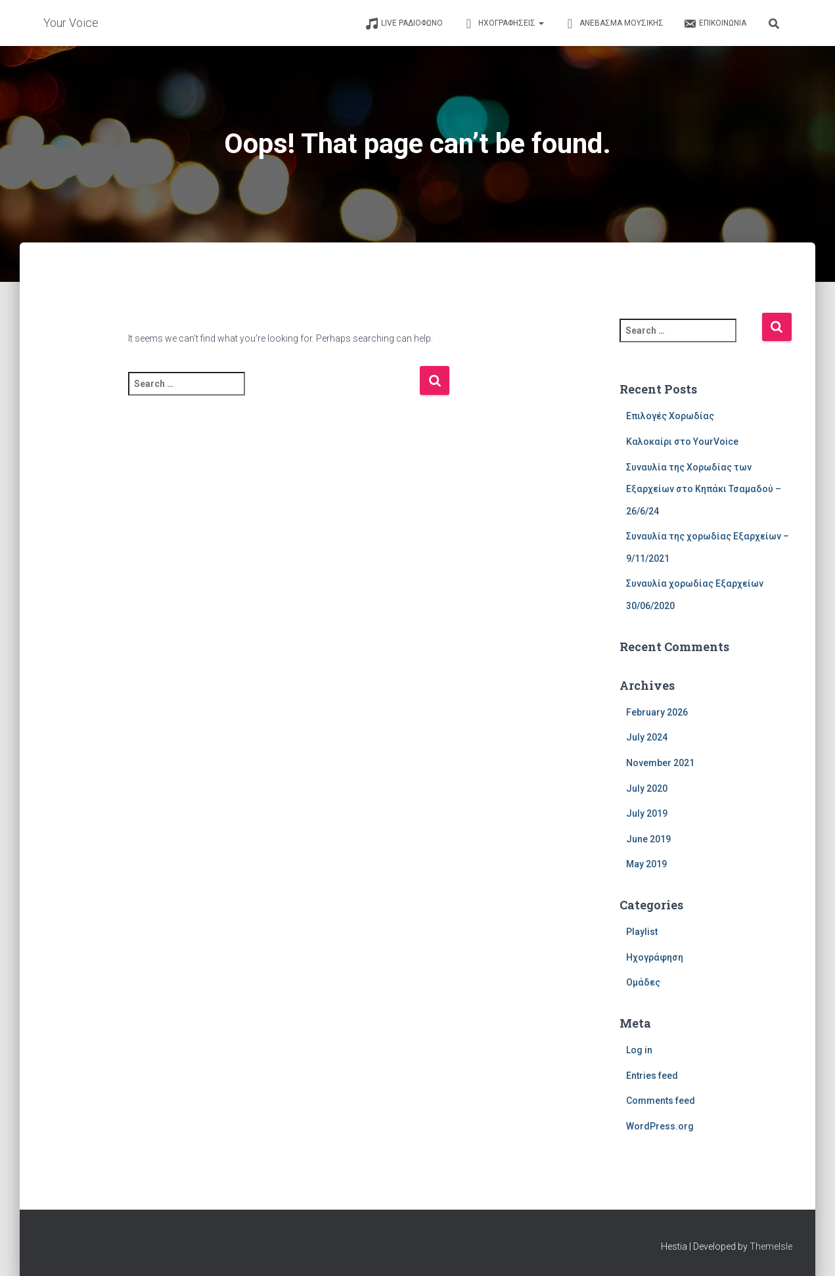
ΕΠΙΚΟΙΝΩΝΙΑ (714, 23)
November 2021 (660, 763)
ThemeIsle (771, 1246)
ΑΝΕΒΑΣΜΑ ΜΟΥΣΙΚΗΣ (614, 23)
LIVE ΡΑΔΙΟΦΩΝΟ (404, 23)
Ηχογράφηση (654, 957)
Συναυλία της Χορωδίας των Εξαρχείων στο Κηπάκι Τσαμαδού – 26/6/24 (703, 489)
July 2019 (646, 813)
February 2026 (657, 712)
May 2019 (646, 864)
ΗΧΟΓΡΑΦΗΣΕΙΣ (503, 23)
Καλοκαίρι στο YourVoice (682, 441)
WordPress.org (660, 1126)
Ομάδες (643, 982)
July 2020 (646, 788)
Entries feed (652, 1075)
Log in (639, 1050)
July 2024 (646, 737)
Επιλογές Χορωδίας (670, 416)
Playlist (642, 931)
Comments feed (660, 1100)
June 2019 (648, 839)
